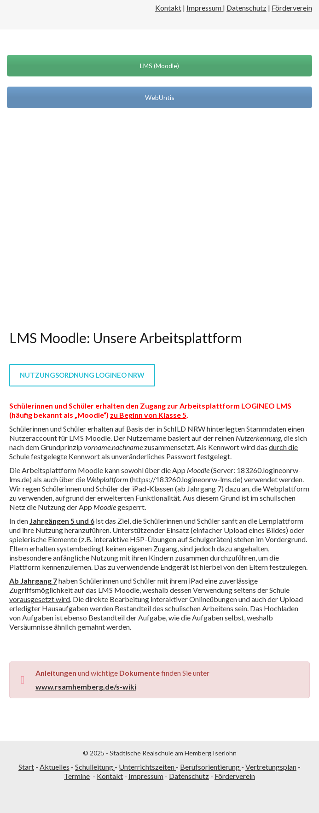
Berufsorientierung (210, 766)
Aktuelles (55, 766)
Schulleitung (95, 766)
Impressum (204, 7)
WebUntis (159, 97)
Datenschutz (246, 7)
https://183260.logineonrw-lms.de (186, 479)
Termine (77, 776)
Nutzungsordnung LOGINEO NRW (82, 375)
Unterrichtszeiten (147, 766)
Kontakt (168, 7)
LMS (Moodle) (159, 66)
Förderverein (292, 7)
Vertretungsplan (270, 766)
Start (26, 766)
